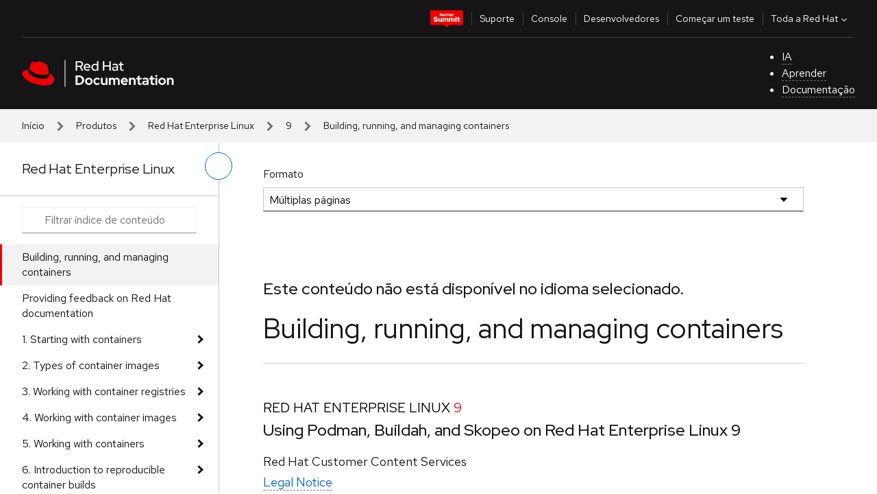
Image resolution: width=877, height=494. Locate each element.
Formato (283, 174)
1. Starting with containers (82, 339)
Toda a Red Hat (810, 18)
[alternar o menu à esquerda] (218, 166)
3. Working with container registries (104, 391)
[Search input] (109, 220)
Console (549, 18)
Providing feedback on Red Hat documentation (96, 305)
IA (787, 56)
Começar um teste (715, 18)
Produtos (96, 125)
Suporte (497, 18)
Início (33, 125)
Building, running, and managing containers (95, 264)
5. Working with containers (83, 443)
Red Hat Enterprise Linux (201, 125)
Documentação (818, 89)
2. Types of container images (91, 365)
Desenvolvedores (621, 18)
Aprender (804, 73)
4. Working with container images (99, 417)
